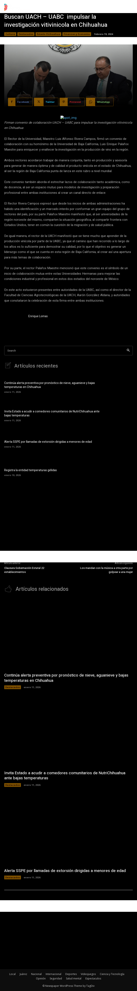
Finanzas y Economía (76, 34)
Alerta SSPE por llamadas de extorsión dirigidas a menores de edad (48, 442)
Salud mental (73, 978)
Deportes (71, 974)
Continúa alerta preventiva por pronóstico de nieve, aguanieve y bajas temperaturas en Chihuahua (49, 385)
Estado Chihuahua (48, 34)
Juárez (23, 974)
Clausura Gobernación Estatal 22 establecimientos (24, 570)
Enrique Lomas (38, 316)
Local (12, 974)
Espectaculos (93, 978)
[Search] (128, 350)
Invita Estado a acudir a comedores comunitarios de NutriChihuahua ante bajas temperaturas (52, 413)
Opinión (41, 978)
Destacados (25, 34)
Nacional (36, 974)
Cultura (10, 34)
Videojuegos (88, 974)
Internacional (53, 974)
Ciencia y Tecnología (112, 974)
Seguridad (56, 978)
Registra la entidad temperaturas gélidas (30, 470)
